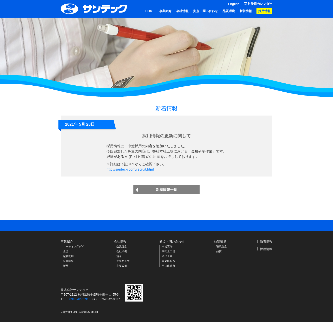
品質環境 (229, 11)
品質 (219, 251)
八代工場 (167, 256)
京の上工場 (168, 251)
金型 (65, 251)
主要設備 (121, 266)
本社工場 (167, 246)
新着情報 (245, 11)
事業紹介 (165, 11)
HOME (150, 11)
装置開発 (68, 261)
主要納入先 (123, 261)
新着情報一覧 (166, 189)
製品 (65, 266)
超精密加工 (69, 256)
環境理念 (221, 246)
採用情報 (264, 11)
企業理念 (121, 246)
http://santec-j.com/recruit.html (130, 169)
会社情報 (182, 11)
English (233, 4)
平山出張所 (168, 266)
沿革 (119, 256)
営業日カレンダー (260, 3)
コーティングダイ (73, 246)
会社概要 (121, 251)
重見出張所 (168, 261)
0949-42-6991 (79, 299)
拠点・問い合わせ (205, 11)
